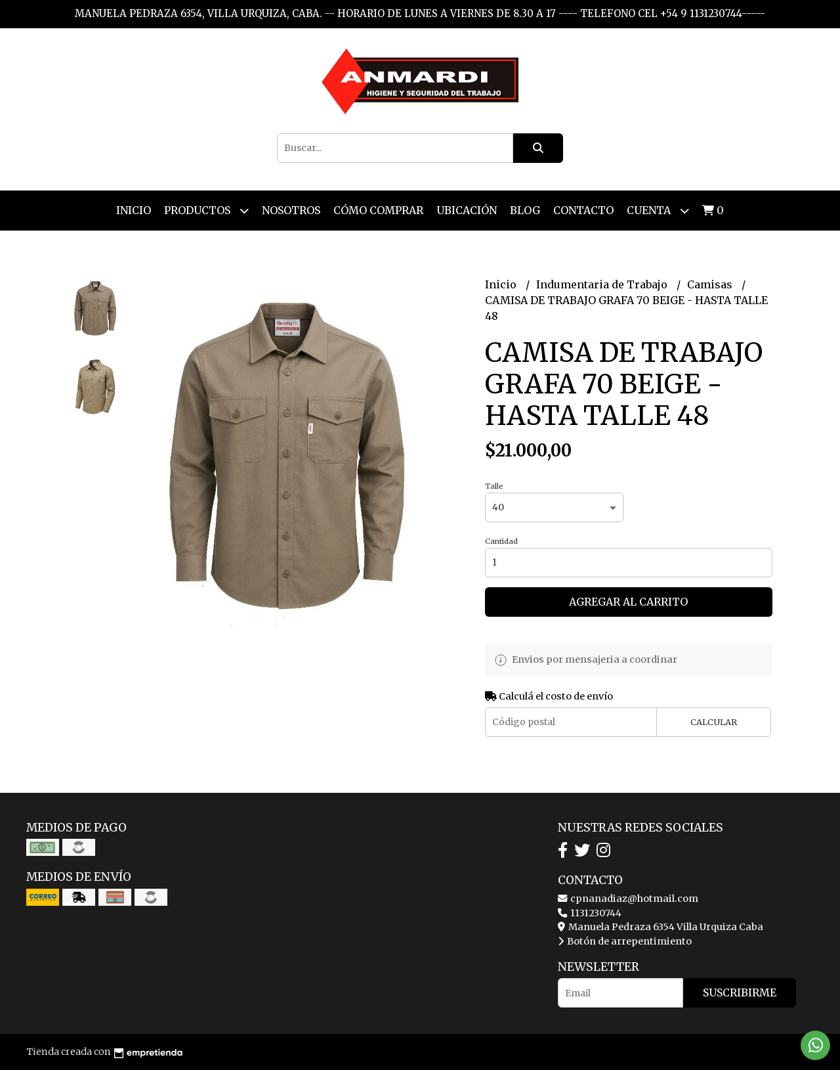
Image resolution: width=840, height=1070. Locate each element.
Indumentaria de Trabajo (603, 284)
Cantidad (501, 541)
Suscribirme (739, 992)
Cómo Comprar (378, 210)
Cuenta (658, 210)
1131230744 (589, 913)
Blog (525, 210)
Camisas (711, 284)
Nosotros (291, 210)
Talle (494, 486)
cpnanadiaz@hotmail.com (628, 898)
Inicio (133, 210)
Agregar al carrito (628, 601)
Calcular (713, 722)
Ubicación (466, 210)
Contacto (583, 210)
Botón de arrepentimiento (625, 941)
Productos (206, 210)
